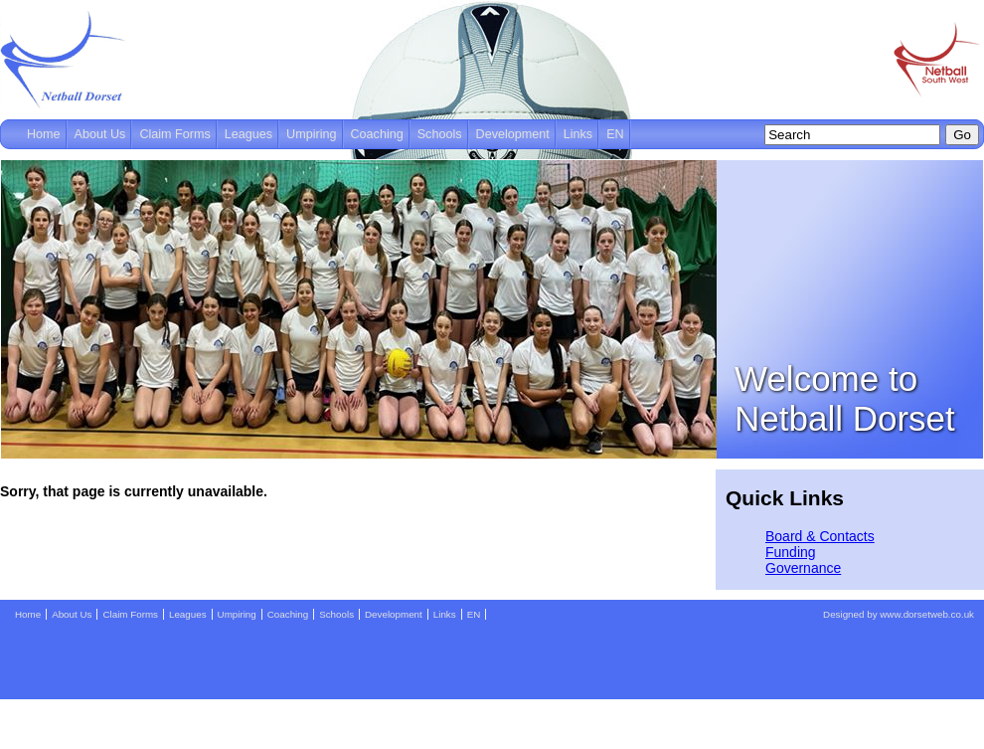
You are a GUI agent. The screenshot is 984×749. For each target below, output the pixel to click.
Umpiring (311, 134)
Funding (790, 552)
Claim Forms (174, 134)
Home (44, 134)
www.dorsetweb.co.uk (927, 614)
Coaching (377, 134)
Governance (803, 568)
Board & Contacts (820, 536)
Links (578, 134)
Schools (439, 134)
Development (513, 134)
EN (615, 134)
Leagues (248, 134)
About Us (100, 134)
